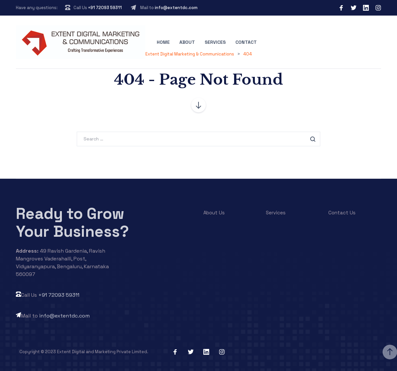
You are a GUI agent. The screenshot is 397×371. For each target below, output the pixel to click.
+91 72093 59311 (105, 7)
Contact (246, 42)
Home (163, 42)
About (187, 42)
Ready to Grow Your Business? (72, 222)
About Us (214, 212)
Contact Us (342, 212)
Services (215, 42)
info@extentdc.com (176, 7)
